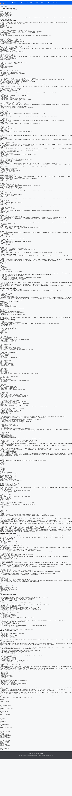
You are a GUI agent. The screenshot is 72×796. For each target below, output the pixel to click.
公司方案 (20, 2)
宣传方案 (55, 2)
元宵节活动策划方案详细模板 (6, 738)
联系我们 (33, 753)
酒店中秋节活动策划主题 (5, 731)
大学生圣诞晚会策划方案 (5, 13)
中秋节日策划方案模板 (4, 746)
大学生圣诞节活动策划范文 (5, 15)
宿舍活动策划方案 (3, 16)
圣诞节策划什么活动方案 (5, 745)
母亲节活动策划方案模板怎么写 (6, 708)
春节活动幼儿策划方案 (4, 701)
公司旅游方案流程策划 (4, 748)
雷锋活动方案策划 (3, 736)
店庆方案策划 (2, 718)
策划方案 (14, 2)
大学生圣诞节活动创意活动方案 (6, 14)
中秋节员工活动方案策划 (5, 740)
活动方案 (38, 2)
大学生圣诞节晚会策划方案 (5, 12)
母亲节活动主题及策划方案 (5, 705)
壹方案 (2, 6)
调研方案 (49, 2)
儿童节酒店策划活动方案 (5, 737)
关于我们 (29, 753)
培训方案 (43, 2)
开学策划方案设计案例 (4, 734)
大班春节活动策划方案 (4, 742)
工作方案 (26, 2)
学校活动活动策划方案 (4, 724)
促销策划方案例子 (3, 721)
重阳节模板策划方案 (4, 711)
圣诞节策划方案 (3, 749)
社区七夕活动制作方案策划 (5, 735)
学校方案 (32, 2)
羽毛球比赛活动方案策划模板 (6, 727)
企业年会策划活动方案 (4, 741)
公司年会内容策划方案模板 (5, 714)
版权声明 (37, 753)
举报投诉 (41, 753)
